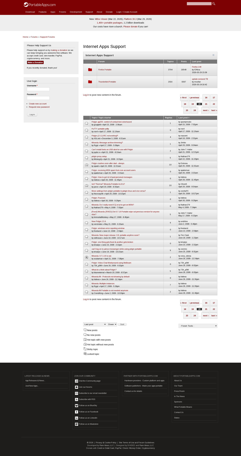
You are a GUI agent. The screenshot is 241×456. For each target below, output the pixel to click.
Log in (86, 95)
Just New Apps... (32, 386)
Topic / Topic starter (101, 118)
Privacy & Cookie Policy (106, 443)
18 (185, 104)
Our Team (178, 386)
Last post (184, 118)
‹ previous (194, 97)
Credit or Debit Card (105, 448)
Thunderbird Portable (107, 82)
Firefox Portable (104, 70)
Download (30, 12)
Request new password (39, 107)
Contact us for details (133, 391)
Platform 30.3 (130, 19)
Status (176, 418)
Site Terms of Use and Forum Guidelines (136, 443)
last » (214, 110)
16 (206, 97)
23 (187, 110)
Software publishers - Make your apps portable (143, 386)
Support (89, 12)
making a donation (59, 50)
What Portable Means (183, 407)
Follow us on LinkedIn (86, 418)
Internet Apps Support (100, 55)
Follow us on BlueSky (86, 405)
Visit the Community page (88, 381)
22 (214, 104)
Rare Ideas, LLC (107, 445)
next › (206, 110)
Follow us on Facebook (86, 411)
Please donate (130, 26)
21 (206, 104)
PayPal (118, 448)
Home (25, 37)
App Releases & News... (35, 381)
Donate (109, 12)
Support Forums (47, 37)
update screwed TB (200, 79)
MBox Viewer (101, 19)
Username (32, 86)
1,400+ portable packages (109, 22)
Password (32, 94)
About (99, 12)
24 (195, 110)
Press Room (179, 391)
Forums (62, 12)
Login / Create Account (126, 12)
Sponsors (178, 402)
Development (76, 12)
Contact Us (178, 412)
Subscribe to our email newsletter (91, 393)
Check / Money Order (131, 448)
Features (43, 12)
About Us (178, 381)
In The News (179, 396)
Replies (168, 118)
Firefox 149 (196, 67)
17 (214, 97)
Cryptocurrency (148, 448)
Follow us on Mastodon (86, 424)
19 (193, 104)
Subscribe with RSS (85, 399)
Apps (52, 12)
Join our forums (83, 387)
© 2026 (90, 443)
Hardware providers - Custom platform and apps (144, 381)
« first (183, 97)
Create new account (37, 104)
